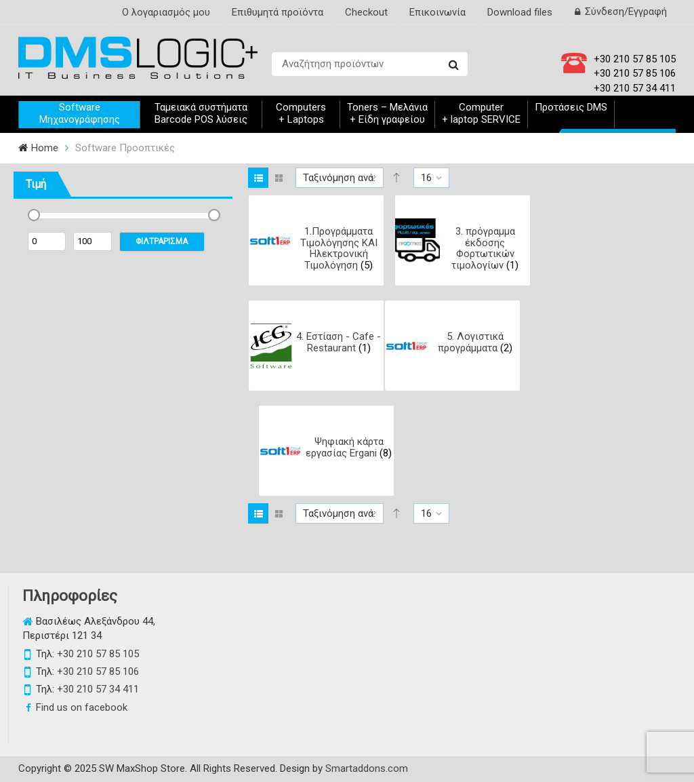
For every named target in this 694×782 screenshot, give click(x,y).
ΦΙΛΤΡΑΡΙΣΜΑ (162, 241)
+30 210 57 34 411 (635, 88)
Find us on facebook (81, 707)
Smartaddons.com (366, 768)
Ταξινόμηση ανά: (339, 178)
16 (426, 178)
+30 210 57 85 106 (635, 73)
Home (44, 148)
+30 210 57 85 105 (635, 59)
